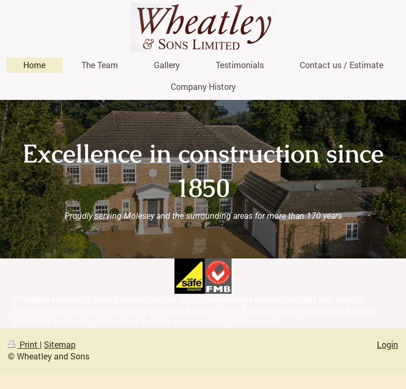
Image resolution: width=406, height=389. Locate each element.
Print (24, 344)
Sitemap (60, 344)
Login (387, 344)
